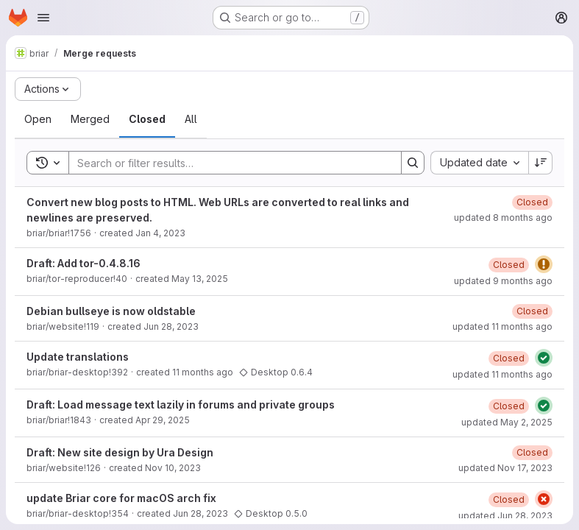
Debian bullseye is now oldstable (111, 311)
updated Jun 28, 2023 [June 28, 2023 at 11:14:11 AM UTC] (505, 515)
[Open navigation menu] (43, 17)
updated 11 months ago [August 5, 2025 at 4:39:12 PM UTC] (502, 374)
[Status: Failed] (544, 499)
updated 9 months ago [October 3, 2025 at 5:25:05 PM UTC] (503, 280)
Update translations (77, 356)
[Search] (227, 163)
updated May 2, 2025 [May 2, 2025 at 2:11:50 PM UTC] (507, 422)
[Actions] (48, 89)
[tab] (38, 119)
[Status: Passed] (544, 358)
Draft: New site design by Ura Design (119, 452)
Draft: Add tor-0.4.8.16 (83, 263)
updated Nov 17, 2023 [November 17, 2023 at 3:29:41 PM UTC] (505, 467)
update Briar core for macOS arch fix (121, 498)
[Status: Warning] (544, 264)
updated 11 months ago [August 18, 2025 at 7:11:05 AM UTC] (502, 326)
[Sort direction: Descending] (541, 162)
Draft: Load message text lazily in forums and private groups (180, 404)
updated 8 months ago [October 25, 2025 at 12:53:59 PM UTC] (503, 217)
